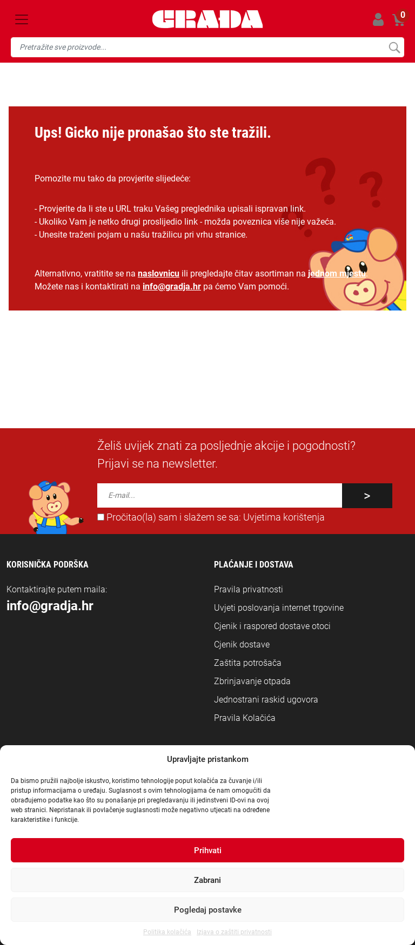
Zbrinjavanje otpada (252, 681)
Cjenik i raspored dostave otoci (272, 626)
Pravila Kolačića (245, 718)
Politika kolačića (167, 932)
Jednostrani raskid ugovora (266, 699)
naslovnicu (158, 273)
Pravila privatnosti (248, 589)
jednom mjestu (337, 273)
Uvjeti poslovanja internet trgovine (279, 608)
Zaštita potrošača (248, 663)
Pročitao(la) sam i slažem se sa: (211, 517)
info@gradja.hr (172, 286)
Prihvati (208, 850)
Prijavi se (378, 19)
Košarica (399, 17)
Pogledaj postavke (208, 910)
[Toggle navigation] (21, 19)
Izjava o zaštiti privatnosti (234, 932)
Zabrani (207, 880)
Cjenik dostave (242, 644)
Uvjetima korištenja (284, 517)
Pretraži (394, 47)
